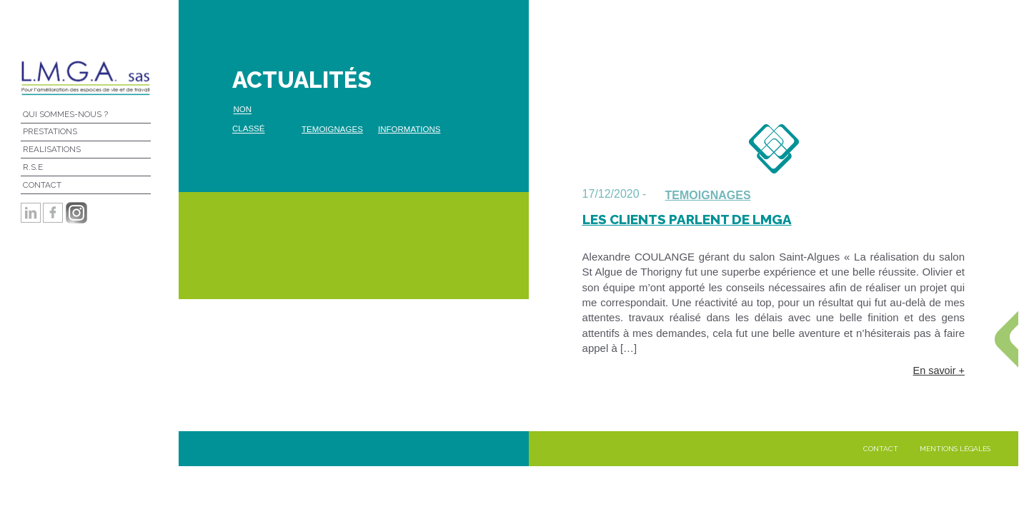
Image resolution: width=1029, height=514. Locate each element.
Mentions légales (955, 449)
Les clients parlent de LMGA (687, 219)
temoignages (332, 129)
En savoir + (939, 370)
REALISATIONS (52, 149)
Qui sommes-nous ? (65, 114)
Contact (42, 185)
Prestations (50, 131)
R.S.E (33, 167)
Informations (409, 129)
